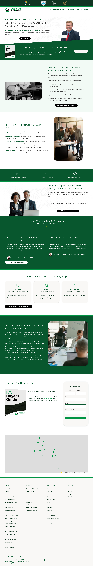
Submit (76, 418)
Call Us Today (70, 9)
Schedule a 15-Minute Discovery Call (66, 105)
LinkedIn (48, 560)
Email (67, 403)
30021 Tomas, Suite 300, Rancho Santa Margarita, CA (17, 562)
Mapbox (86, 472)
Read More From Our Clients (16, 262)
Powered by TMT (19, 559)
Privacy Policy (9, 559)
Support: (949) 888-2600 (57, 9)
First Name (68, 390)
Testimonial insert (7, 253)
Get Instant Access (81, 51)
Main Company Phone (70, 409)
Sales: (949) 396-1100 (82, 9)
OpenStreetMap (71, 472)
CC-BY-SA (79, 472)
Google (44, 560)
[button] (39, 438)
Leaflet (62, 472)
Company (67, 397)
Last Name (79, 390)
